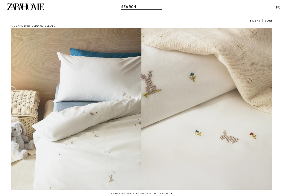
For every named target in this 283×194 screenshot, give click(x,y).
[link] (25, 6)
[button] (255, 20)
